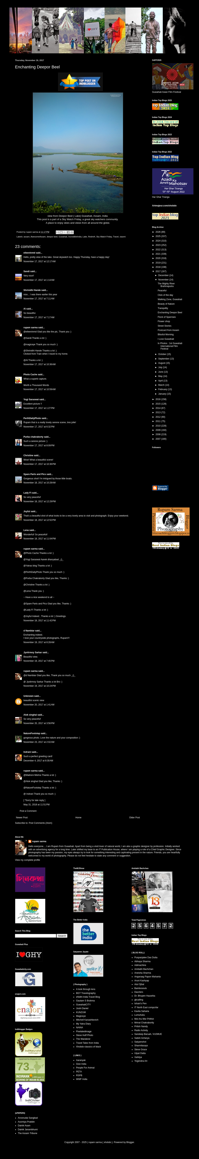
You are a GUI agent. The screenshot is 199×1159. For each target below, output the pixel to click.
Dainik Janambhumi (28, 1129)
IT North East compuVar (146, 1007)
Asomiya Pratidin (26, 1121)
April (160, 380)
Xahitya (138, 1057)
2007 (158, 439)
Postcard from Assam (168, 330)
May (160, 376)
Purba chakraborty (33, 437)
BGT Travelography (86, 993)
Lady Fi (27, 493)
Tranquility (163, 308)
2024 (158, 240)
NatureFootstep (31, 733)
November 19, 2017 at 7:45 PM (38, 661)
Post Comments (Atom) (40, 823)
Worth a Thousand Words (36, 385)
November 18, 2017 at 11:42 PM (39, 620)
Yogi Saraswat (31, 399)
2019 (158, 262)
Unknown (28, 696)
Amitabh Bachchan (143, 969)
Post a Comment (28, 811)
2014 (158, 408)
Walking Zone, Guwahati (170, 299)
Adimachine (140, 965)
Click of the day (165, 295)
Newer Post (22, 817)
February (163, 389)
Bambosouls (140, 988)
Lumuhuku (139, 1015)
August (162, 363)
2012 (158, 417)
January (162, 394)
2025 (158, 236)
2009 (158, 430)
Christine (28, 455)
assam (27, 237)
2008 (158, 434)
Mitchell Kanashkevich (87, 1020)
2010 (158, 425)
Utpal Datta (140, 1053)
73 (23, 1066)
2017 (158, 271)
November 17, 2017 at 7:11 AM (38, 298)
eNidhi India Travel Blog (88, 997)
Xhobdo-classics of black (88, 1046)
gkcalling (138, 999)
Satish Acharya (141, 1038)
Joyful (26, 511)
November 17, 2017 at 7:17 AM (38, 317)
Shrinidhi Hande (32, 290)
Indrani (27, 752)
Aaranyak (81, 1060)
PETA (79, 1071)
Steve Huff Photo (84, 1035)
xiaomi (123, 237)
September (164, 358)
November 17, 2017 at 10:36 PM (39, 464)
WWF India (81, 1079)
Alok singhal (30, 715)
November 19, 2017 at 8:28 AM (38, 642)
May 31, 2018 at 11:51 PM (36, 804)
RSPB (79, 1075)
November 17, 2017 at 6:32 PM (38, 426)
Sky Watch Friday (71, 219)
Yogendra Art (140, 1061)
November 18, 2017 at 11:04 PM (39, 538)
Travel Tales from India (87, 1043)
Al (24, 308)
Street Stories (164, 326)
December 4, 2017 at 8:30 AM (38, 760)
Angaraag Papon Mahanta (147, 976)
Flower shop (164, 321)
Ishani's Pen (140, 1003)
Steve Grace (140, 1049)
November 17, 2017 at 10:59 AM (39, 389)
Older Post (134, 817)
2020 (158, 258)
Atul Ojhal (139, 984)
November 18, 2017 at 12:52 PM (39, 520)
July (160, 367)
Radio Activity (141, 1030)
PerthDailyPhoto (32, 418)
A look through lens (85, 989)
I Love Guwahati (166, 339)
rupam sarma (30, 327)
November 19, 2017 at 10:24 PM (39, 686)
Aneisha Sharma (142, 973)
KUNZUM (81, 1012)
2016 (158, 399)
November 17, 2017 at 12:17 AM (39, 261)
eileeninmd (29, 252)
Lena (26, 530)
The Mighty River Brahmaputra (166, 285)
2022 (158, 249)
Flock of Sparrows (167, 317)
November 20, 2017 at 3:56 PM (38, 723)
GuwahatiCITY (83, 1004)
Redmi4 (91, 237)
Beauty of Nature (166, 304)
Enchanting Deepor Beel (170, 312)
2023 (158, 245)
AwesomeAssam (38, 237)
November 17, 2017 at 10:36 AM (39, 364)
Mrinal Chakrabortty (144, 1022)
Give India (81, 1064)
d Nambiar (29, 630)
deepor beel (52, 237)
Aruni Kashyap (141, 980)
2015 (158, 403)
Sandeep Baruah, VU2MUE (148, 1034)
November (163, 279)
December (163, 275)
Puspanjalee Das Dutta (146, 957)
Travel (116, 237)
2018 (158, 267)
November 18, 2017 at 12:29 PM (39, 501)
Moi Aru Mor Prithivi (144, 1019)
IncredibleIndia (74, 237)
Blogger (130, 1142)
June (161, 372)
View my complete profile (27, 860)
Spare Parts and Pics (34, 474)
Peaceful (162, 290)
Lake (85, 237)
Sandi (26, 271)
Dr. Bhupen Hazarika (144, 995)
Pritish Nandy (141, 1026)
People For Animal (85, 1067)
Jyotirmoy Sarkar (32, 652)
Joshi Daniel (82, 1008)
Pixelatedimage (83, 1031)
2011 (158, 421)
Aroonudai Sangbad (28, 1118)
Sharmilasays (141, 1045)
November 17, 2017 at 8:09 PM (38, 445)
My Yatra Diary (83, 1023)
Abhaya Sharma (142, 961)
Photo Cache (30, 374)
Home (78, 817)
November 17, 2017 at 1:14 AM (38, 280)
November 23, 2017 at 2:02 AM (38, 742)
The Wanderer (83, 1039)
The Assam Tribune (27, 1133)
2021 (158, 254)
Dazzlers (138, 992)
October (162, 354)
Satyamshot (140, 1041)
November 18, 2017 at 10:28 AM (39, 482)
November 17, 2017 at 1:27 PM (38, 408)
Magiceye (81, 1016)
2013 (158, 412)
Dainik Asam (24, 1125)
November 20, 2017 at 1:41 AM (38, 704)
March (161, 385)
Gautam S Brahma (85, 1000)
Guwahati (63, 237)
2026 (158, 232)
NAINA (79, 1027)
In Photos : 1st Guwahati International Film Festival (170, 346)
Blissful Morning (166, 334)
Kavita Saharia (141, 1011)
